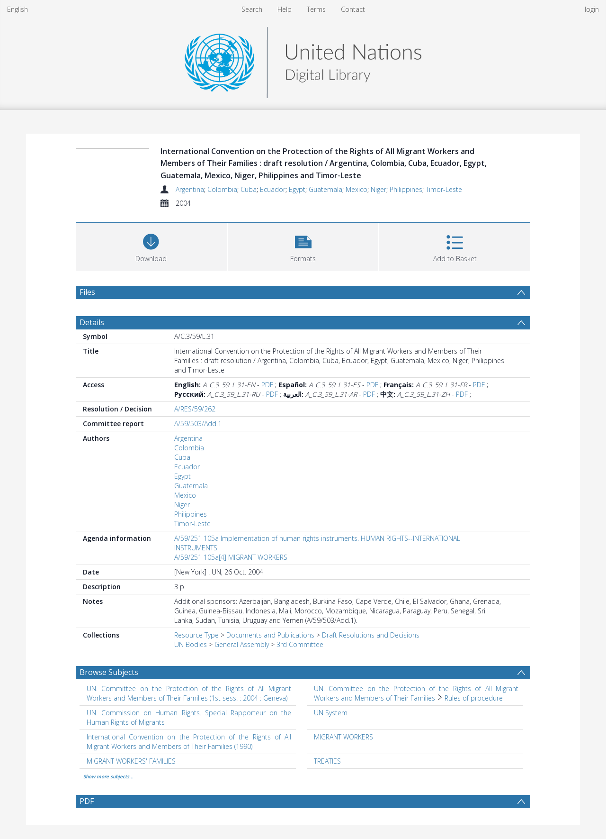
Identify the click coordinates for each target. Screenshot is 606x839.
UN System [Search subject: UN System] (331, 712)
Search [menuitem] (251, 9)
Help (284, 9)
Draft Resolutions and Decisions (370, 634)
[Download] (151, 245)
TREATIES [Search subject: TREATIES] (327, 761)
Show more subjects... (108, 776)
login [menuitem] (592, 9)
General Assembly (241, 644)
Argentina (190, 189)
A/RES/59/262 (194, 408)
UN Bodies (190, 644)
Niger (378, 189)
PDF (267, 384)
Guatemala (325, 189)
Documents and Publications (270, 634)
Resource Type (196, 634)
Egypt (297, 189)
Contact (353, 9)
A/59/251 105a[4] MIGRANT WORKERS (230, 557)
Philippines (406, 189)
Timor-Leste (444, 189)
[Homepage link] (303, 60)
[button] (303, 245)
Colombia (222, 189)
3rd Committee (299, 644)
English (17, 9)
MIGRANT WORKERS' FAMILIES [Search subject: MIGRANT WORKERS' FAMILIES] (131, 761)
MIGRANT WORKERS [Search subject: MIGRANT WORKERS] (343, 736)
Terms (316, 9)
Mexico (356, 189)
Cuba (249, 189)
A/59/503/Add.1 (198, 423)
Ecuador (272, 189)
